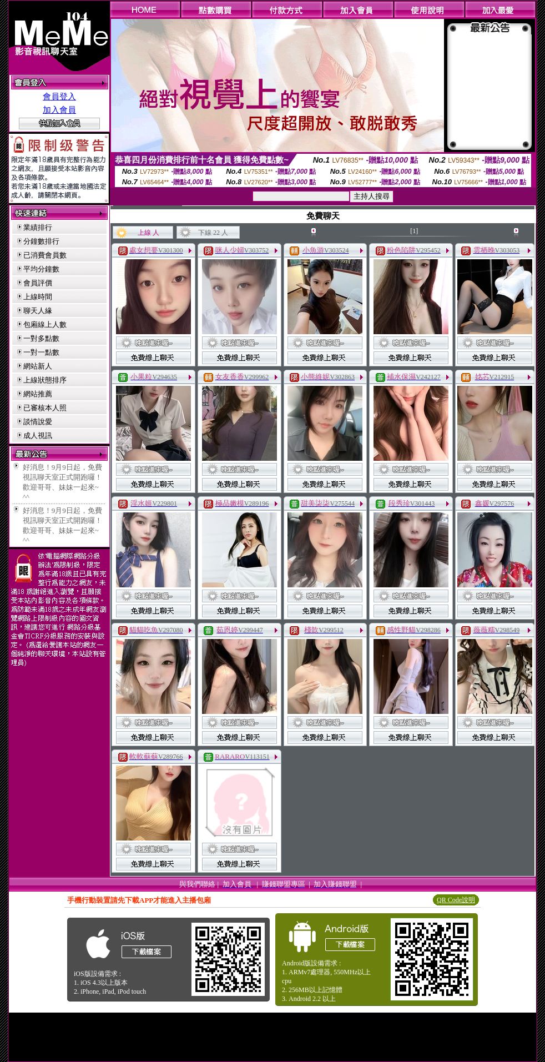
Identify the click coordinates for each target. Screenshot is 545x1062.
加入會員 (59, 109)
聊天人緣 (37, 310)
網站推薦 (37, 394)
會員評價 (37, 283)
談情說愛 (37, 421)
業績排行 (37, 227)
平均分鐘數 (41, 269)
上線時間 (37, 297)
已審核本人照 (45, 408)
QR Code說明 (456, 900)
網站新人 (37, 366)
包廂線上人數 (45, 324)
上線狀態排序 (45, 380)
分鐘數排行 (41, 241)
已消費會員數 (45, 255)
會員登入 (59, 96)
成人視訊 (37, 435)
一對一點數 (41, 352)
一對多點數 (41, 338)
